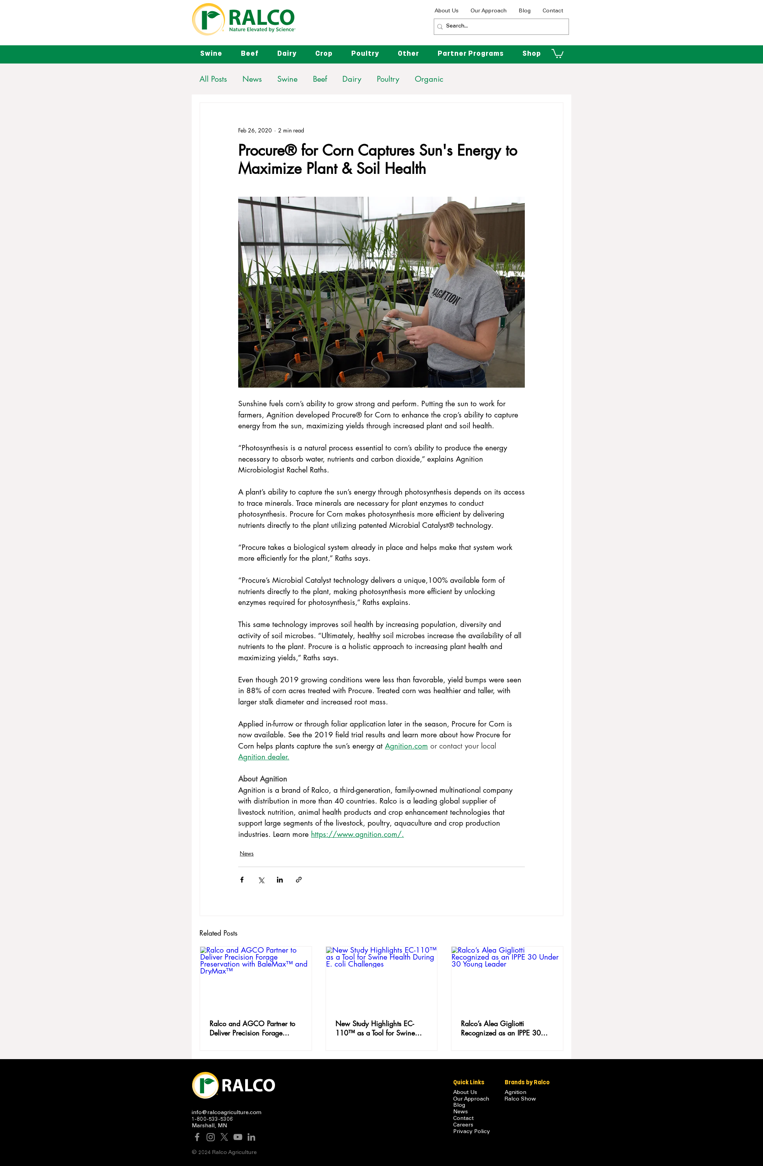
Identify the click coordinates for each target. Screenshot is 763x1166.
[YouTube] (237, 1137)
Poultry (388, 79)
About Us (465, 1093)
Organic (429, 79)
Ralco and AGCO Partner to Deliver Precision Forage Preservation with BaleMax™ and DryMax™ (253, 1028)
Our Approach (471, 1099)
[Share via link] (298, 879)
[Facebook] (197, 1137)
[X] (224, 1137)
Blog (459, 1105)
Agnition (515, 1093)
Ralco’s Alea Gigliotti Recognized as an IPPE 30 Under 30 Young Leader (501, 1028)
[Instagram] (210, 1137)
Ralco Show (520, 1099)
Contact (463, 1118)
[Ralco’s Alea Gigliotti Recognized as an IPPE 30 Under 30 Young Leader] (507, 978)
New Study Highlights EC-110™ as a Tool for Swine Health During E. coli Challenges (375, 1028)
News (252, 79)
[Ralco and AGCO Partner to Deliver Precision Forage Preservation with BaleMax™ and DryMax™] (255, 978)
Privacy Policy (471, 1132)
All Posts (213, 79)
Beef (320, 79)
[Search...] (499, 26)
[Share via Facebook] (242, 879)
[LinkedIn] (251, 1137)
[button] (408, 53)
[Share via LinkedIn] (280, 879)
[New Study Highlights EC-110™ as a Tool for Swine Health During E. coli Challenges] (381, 978)
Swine (287, 79)
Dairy (351, 79)
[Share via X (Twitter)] (261, 879)
